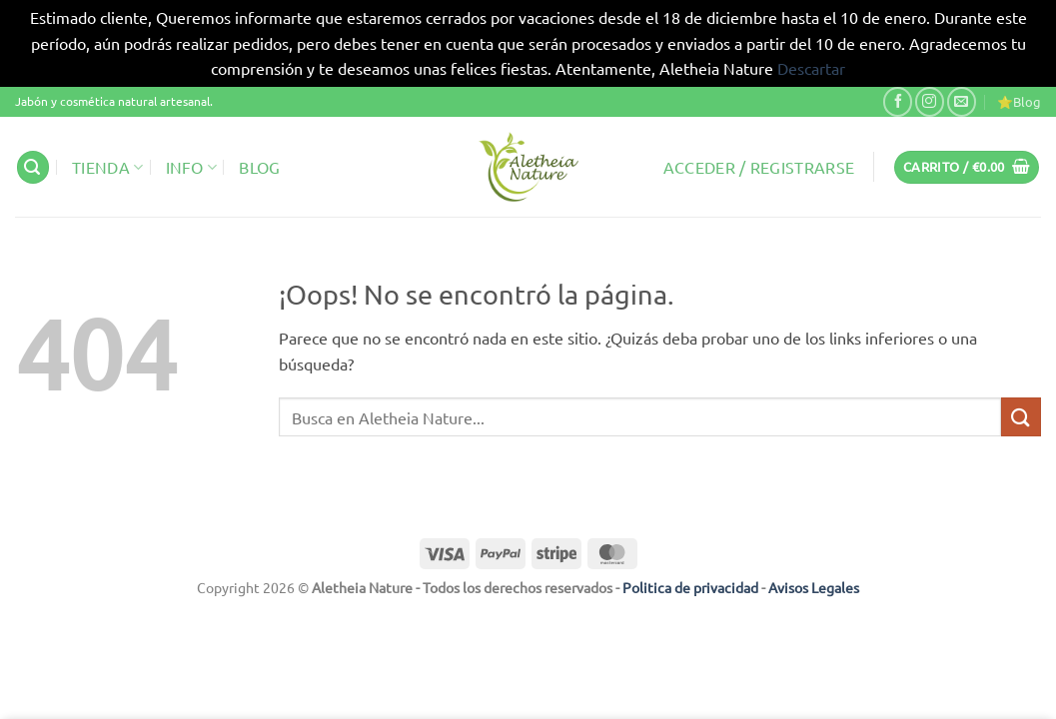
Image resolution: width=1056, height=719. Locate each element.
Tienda (107, 167)
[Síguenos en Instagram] (929, 101)
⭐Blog (1019, 101)
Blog (259, 167)
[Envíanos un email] (961, 101)
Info (192, 167)
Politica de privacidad (690, 587)
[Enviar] (1021, 416)
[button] (33, 167)
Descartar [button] (811, 68)
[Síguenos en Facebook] (897, 101)
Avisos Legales (813, 587)
